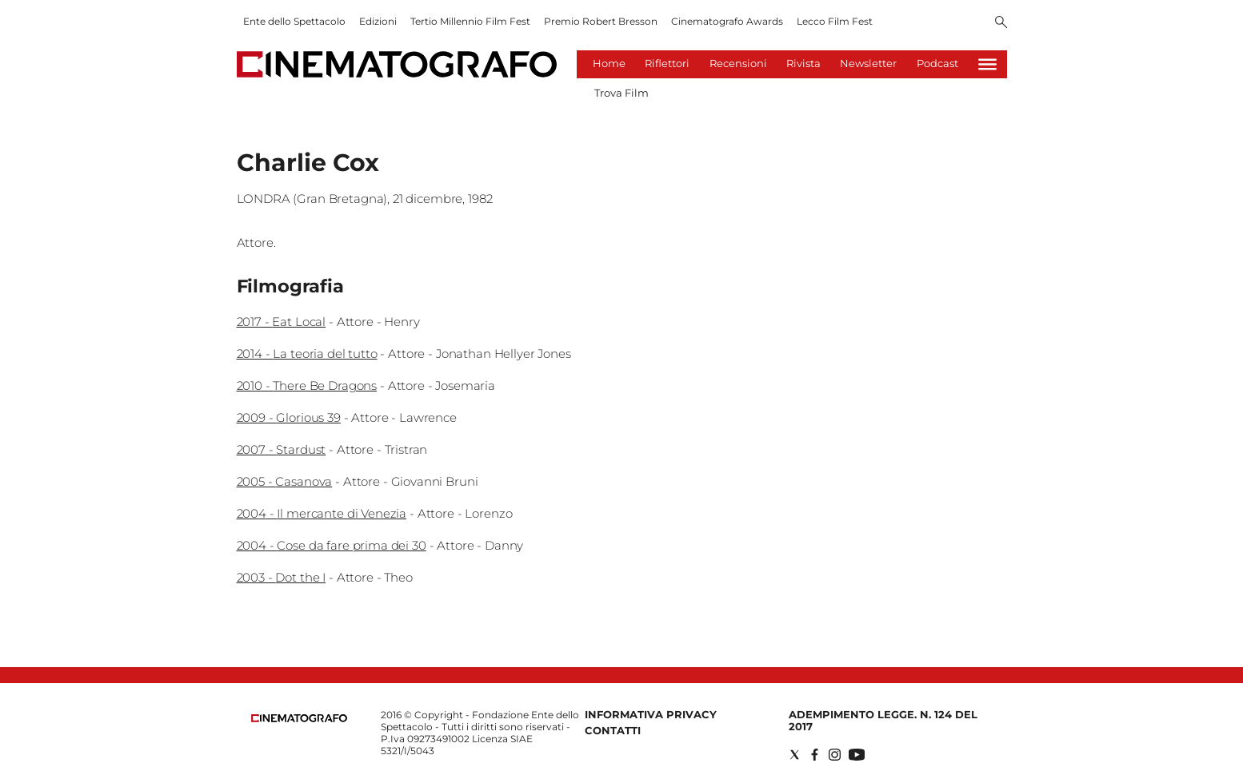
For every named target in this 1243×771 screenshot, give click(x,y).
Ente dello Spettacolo (294, 21)
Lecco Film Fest (835, 21)
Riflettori (667, 63)
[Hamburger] (987, 64)
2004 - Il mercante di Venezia (322, 513)
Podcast (937, 63)
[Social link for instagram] (835, 755)
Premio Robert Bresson (600, 21)
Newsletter (868, 63)
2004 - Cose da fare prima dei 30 (331, 545)
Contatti (613, 730)
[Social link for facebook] (815, 755)
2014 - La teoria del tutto (307, 353)
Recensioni (738, 63)
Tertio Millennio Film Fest (470, 21)
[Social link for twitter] (795, 755)
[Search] (1001, 23)
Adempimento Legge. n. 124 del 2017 (883, 720)
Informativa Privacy (651, 714)
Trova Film (621, 92)
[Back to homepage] (299, 719)
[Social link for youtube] (857, 755)
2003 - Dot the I (281, 577)
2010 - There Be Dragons (307, 385)
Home (609, 63)
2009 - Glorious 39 (289, 417)
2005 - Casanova (285, 481)
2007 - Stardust (281, 449)
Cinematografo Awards (727, 21)
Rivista (803, 63)
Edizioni (378, 21)
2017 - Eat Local (281, 321)
